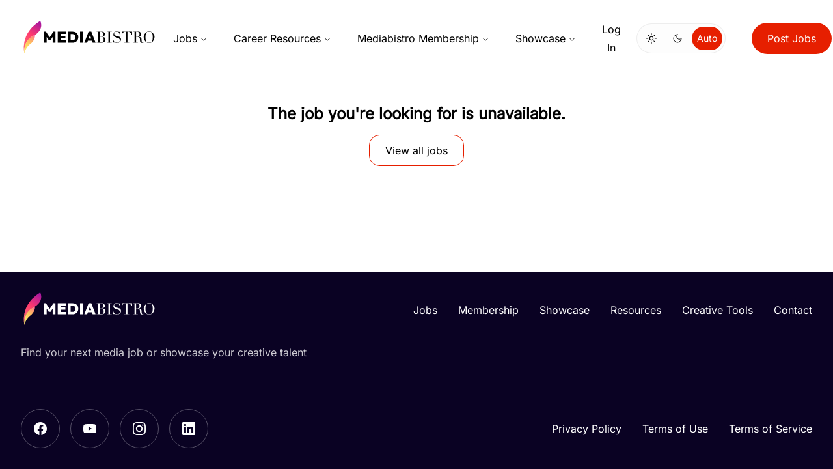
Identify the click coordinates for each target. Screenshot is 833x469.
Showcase (545, 38)
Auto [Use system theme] (707, 38)
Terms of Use (675, 428)
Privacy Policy (586, 428)
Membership (488, 310)
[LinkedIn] (188, 428)
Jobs (190, 38)
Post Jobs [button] (791, 38)
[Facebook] (40, 428)
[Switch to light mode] (651, 38)
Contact (793, 310)
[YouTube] (89, 428)
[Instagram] (139, 428)
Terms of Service (770, 428)
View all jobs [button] (416, 150)
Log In (611, 38)
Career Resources (282, 38)
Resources (635, 310)
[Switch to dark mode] (677, 38)
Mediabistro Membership (423, 38)
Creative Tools (717, 310)
